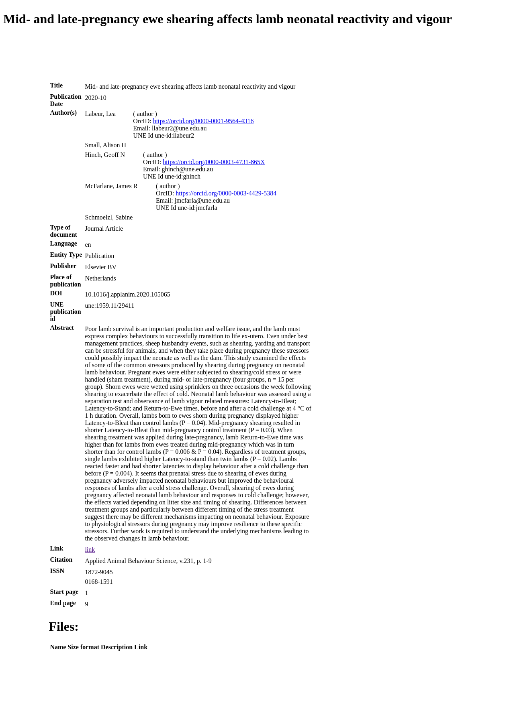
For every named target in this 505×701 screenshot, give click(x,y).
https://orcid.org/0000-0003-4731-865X (214, 161)
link (90, 549)
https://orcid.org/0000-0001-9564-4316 (203, 121)
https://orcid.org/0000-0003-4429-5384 (226, 193)
